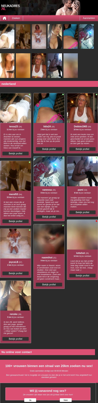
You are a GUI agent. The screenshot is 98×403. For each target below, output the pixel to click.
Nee (66, 400)
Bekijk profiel (15, 153)
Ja (30, 400)
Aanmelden (89, 18)
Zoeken (16, 18)
